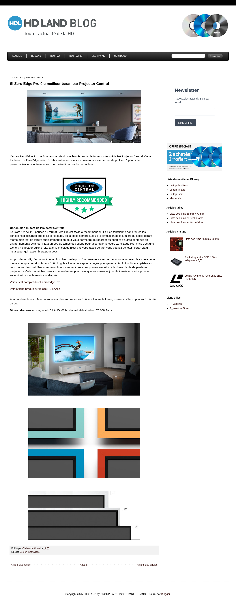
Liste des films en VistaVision (186, 222)
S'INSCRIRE (185, 122)
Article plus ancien (147, 564)
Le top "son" (176, 194)
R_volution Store (179, 308)
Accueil (17, 56)
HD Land (36, 56)
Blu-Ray (55, 56)
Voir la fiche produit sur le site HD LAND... (36, 288)
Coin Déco (120, 56)
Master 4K (175, 198)
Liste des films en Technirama (186, 218)
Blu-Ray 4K (98, 56)
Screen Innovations (30, 552)
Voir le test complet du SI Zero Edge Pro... (36, 282)
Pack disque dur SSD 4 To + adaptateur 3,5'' (201, 259)
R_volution (176, 303)
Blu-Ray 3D (75, 56)
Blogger (165, 594)
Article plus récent (21, 564)
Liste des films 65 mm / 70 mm (187, 213)
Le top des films (179, 185)
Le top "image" (178, 189)
